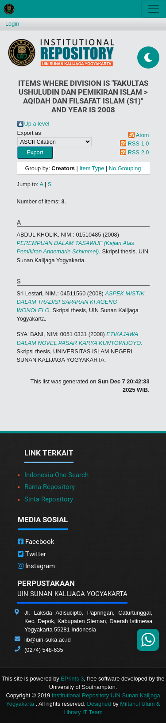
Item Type (91, 168)
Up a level (37, 123)
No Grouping (125, 168)
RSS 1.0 (138, 143)
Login (12, 23)
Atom (142, 135)
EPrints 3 (72, 678)
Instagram (36, 566)
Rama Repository (49, 487)
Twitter (32, 554)
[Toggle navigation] (153, 9)
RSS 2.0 (138, 152)
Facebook (36, 542)
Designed (99, 703)
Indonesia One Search (56, 475)
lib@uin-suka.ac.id (47, 639)
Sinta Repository (48, 499)
